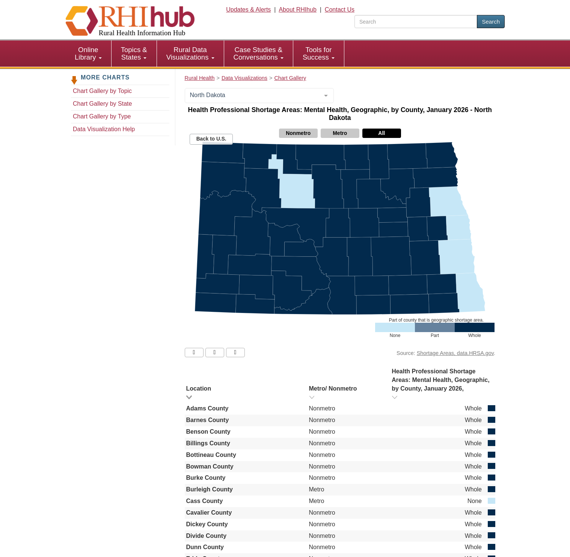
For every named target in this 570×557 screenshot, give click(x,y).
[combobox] (259, 95)
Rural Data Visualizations (190, 53)
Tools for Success (319, 53)
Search (491, 21)
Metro (340, 133)
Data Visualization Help (104, 129)
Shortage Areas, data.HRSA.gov (455, 353)
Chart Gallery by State (102, 103)
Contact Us (339, 9)
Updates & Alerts (248, 9)
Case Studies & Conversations (258, 53)
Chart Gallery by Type (102, 116)
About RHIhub (298, 9)
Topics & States (134, 53)
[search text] (415, 21)
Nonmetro (298, 133)
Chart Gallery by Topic (102, 91)
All (381, 133)
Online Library (88, 53)
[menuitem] (88, 53)
